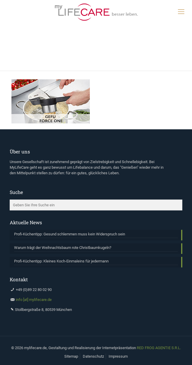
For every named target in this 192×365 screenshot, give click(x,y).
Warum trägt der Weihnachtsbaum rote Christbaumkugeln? (62, 247)
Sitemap (71, 356)
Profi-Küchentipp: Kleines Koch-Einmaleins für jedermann (61, 261)
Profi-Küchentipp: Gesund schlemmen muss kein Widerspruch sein (69, 234)
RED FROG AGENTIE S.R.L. (159, 348)
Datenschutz (93, 356)
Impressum (118, 356)
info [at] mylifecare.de (34, 299)
